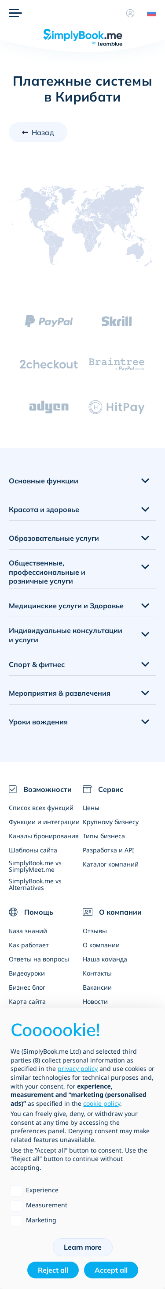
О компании (101, 945)
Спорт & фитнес (37, 664)
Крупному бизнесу (111, 822)
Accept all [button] (111, 1270)
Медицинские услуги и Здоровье (66, 605)
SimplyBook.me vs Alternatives (35, 884)
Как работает (29, 945)
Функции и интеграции (44, 822)
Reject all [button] (53, 1270)
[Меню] (15, 13)
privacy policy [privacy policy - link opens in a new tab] (78, 1068)
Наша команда (105, 959)
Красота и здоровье (44, 509)
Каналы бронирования (44, 836)
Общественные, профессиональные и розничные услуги (47, 572)
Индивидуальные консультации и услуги (65, 635)
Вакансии (97, 987)
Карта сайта (27, 1001)
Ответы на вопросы (39, 959)
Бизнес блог (27, 987)
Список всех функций (41, 807)
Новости (95, 1001)
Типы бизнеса (104, 836)
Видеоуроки (27, 973)
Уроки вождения (38, 721)
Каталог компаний (111, 864)
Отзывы (95, 931)
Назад (43, 132)
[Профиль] (130, 13)
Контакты (97, 973)
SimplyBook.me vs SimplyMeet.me (35, 866)
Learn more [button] (83, 1247)
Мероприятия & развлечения (59, 693)
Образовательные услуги (54, 538)
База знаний (28, 931)
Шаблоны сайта (33, 850)
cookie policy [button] (101, 1103)
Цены (91, 807)
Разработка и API (108, 850)
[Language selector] (148, 13)
